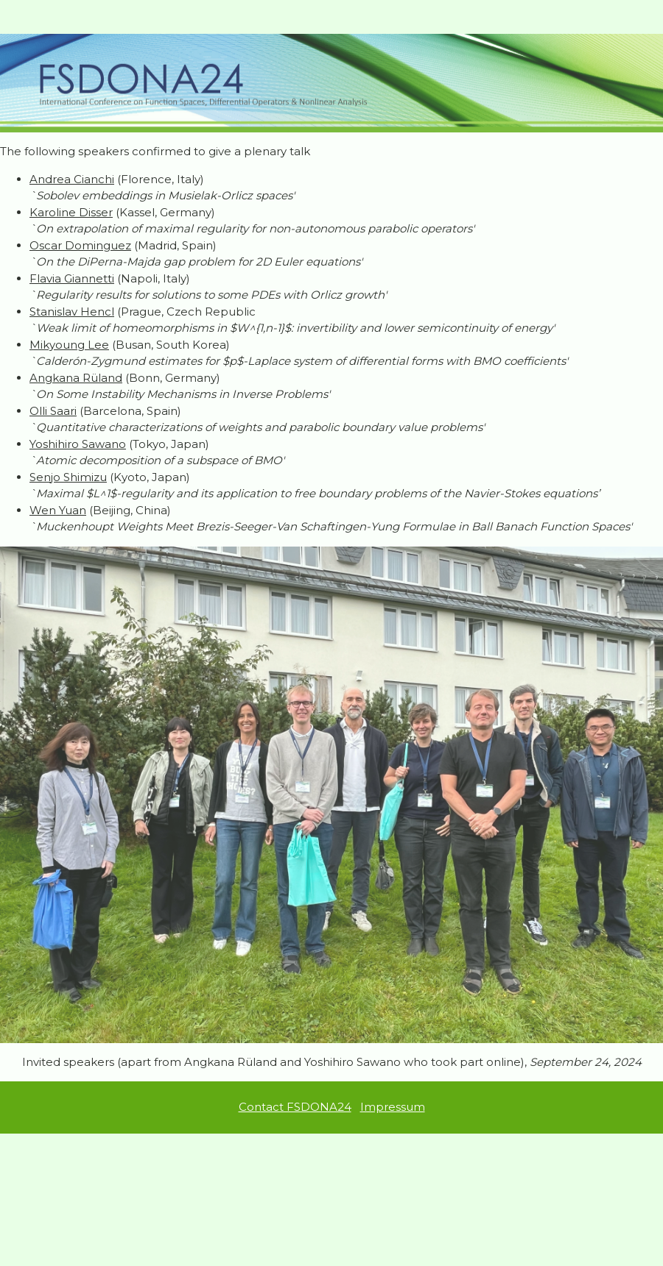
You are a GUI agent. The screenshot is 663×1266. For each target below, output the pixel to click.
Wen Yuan (57, 510)
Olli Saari (53, 411)
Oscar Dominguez (80, 245)
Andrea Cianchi (71, 179)
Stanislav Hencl (71, 312)
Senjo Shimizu (68, 477)
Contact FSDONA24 (295, 1107)
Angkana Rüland (75, 378)
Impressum (392, 1107)
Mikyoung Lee (69, 345)
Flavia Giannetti (71, 278)
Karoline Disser (71, 212)
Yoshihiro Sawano (77, 444)
